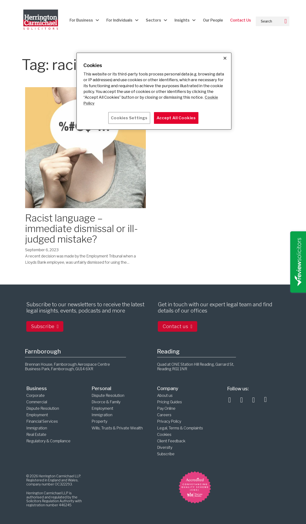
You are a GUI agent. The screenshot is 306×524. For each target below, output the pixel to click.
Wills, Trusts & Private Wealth (117, 428)
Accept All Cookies (176, 117)
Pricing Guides (169, 402)
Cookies (164, 434)
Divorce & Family (106, 402)
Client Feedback (171, 441)
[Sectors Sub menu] (165, 20)
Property (99, 421)
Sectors (153, 20)
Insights (182, 20)
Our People (213, 20)
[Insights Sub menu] (194, 20)
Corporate (35, 395)
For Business (81, 20)
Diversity (164, 447)
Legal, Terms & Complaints (180, 428)
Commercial (36, 402)
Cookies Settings (129, 117)
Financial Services (42, 421)
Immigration (36, 428)
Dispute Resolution (42, 408)
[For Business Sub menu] (97, 20)
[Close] (225, 58)
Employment (37, 415)
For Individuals (119, 20)
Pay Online (166, 408)
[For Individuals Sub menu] (137, 20)
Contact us (177, 326)
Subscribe (45, 326)
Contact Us (240, 20)
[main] (154, 91)
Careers (164, 415)
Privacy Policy (169, 421)
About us (165, 395)
